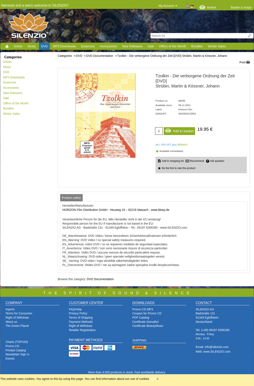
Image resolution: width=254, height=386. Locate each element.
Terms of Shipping (81, 317)
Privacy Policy (78, 313)
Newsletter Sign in (17, 354)
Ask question (217, 161)
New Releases (132, 46)
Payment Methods (81, 321)
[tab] (71, 198)
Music (32, 46)
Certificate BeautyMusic (147, 325)
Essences (88, 46)
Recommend (197, 161)
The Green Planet (17, 325)
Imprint (10, 309)
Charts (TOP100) (16, 342)
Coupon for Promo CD (147, 313)
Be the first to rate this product (178, 168)
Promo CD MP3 (142, 309)
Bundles (197, 46)
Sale (151, 46)
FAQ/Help (75, 309)
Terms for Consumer (18, 313)
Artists (18, 46)
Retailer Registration (82, 330)
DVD (44, 46)
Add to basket (179, 130)
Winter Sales (217, 46)
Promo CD (12, 346)
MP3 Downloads (64, 46)
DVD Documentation (100, 279)
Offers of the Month (172, 46)
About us (11, 321)
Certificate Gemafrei (145, 321)
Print (242, 62)
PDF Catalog (140, 317)
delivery (182, 144)
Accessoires (108, 46)
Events (10, 358)
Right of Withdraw (17, 317)
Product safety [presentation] (71, 197)
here (153, 379)
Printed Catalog (15, 350)
